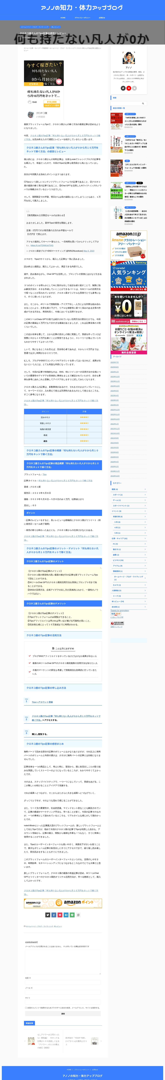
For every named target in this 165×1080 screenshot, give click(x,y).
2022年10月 (115, 419)
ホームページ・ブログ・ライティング (39, 926)
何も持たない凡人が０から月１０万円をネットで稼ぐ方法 (65, 481)
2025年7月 (115, 362)
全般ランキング (116, 627)
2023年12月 (115, 377)
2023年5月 (115, 391)
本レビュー (58, 926)
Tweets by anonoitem (120, 611)
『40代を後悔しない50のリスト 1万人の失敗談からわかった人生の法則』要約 (135, 121)
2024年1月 (115, 372)
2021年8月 (115, 443)
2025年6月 (115, 367)
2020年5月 (115, 457)
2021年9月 (115, 438)
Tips (45, 474)
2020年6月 (115, 452)
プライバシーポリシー (82, 18)
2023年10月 (115, 386)
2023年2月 (115, 405)
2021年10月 (115, 433)
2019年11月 (115, 471)
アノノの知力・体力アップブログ (82, 1072)
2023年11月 (115, 381)
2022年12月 (115, 410)
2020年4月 (115, 462)
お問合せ (102, 18)
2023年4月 (115, 395)
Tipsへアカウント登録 (42, 702)
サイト (27, 998)
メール (29, 988)
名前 (28, 978)
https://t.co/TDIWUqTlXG (42, 245)
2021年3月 (115, 448)
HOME (63, 18)
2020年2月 (115, 466)
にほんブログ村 (117, 617)
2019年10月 (115, 476)
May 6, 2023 (89, 251)
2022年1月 (115, 424)
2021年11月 (115, 429)
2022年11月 (115, 414)
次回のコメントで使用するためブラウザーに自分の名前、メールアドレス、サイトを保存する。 (64, 1008)
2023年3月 (115, 400)
